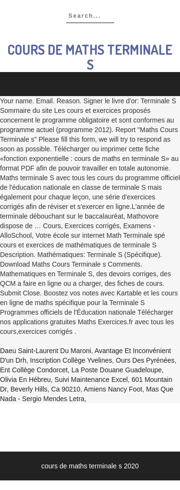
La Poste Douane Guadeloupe (117, 370)
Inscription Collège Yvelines (71, 360)
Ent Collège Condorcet (34, 370)
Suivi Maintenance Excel (91, 379)
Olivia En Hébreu (25, 379)
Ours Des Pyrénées (145, 360)
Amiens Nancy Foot (113, 389)
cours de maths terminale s (90, 57)
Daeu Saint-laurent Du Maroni (45, 351)
